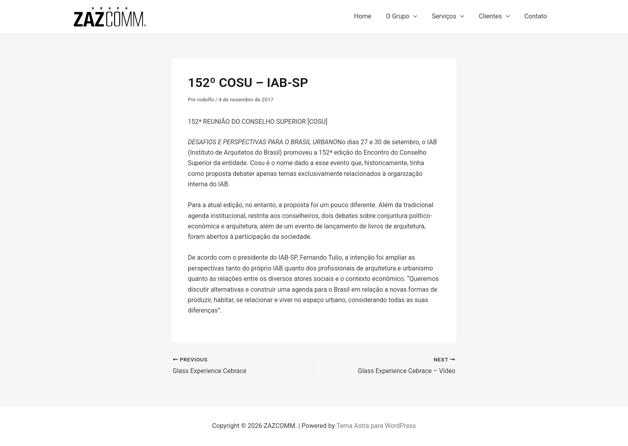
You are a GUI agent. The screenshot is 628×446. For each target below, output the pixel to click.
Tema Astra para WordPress (376, 426)
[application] (420, 16)
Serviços (453, 16)
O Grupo (408, 16)
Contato (536, 16)
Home (371, 16)
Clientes (496, 16)
